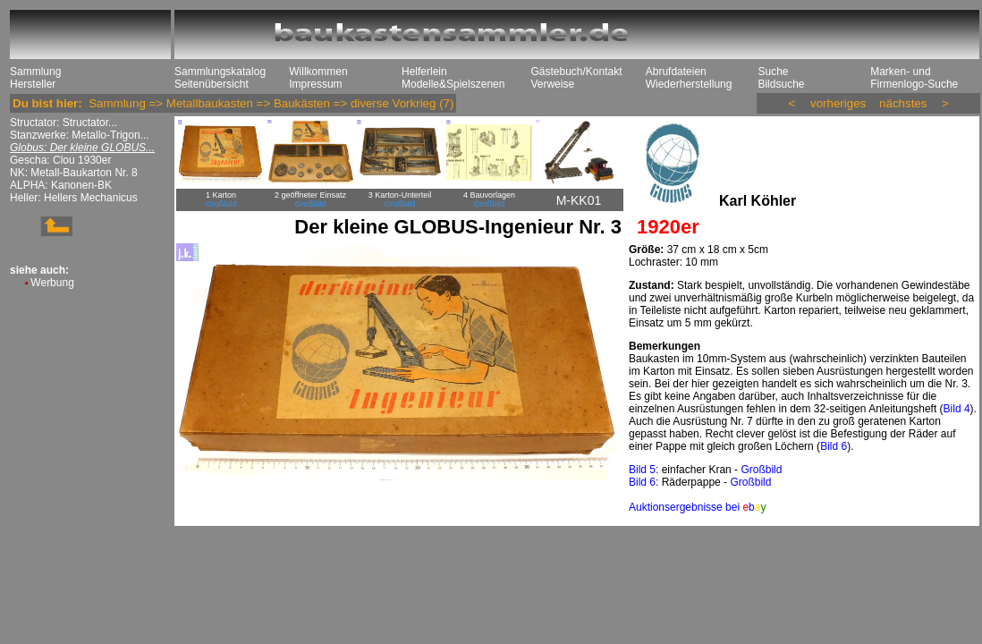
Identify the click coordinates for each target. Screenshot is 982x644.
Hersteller (32, 84)
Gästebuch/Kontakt (576, 71)
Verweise (552, 84)
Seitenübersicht (211, 84)
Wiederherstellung (689, 84)
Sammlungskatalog (220, 71)
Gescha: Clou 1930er (60, 160)
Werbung (51, 282)
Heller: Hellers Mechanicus (74, 197)
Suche (773, 71)
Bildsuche (781, 84)
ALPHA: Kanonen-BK (61, 185)
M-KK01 (579, 200)
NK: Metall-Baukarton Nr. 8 (74, 172)
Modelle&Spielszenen (453, 84)
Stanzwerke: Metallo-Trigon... (79, 135)
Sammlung (35, 71)
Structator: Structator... (63, 122)
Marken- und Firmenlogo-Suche (914, 77)
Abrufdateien (676, 71)
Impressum (315, 84)
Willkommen (318, 71)
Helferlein (424, 71)
